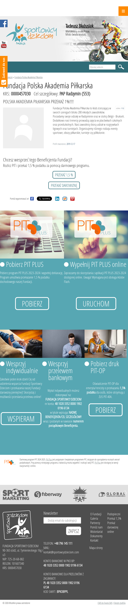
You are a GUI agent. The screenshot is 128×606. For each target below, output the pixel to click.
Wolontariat (96, 531)
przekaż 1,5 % (64, 174)
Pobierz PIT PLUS (24, 264)
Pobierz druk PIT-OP (105, 367)
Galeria (94, 518)
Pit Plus (49, 459)
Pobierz (32, 303)
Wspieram (21, 419)
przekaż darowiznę (64, 185)
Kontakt (94, 540)
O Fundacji (95, 514)
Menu (123, 11)
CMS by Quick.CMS (105, 602)
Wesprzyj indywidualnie (22, 367)
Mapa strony (96, 548)
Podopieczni (8, 77)
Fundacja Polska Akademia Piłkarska (28, 77)
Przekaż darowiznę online (112, 527)
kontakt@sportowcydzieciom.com (61, 552)
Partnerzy (95, 523)
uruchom (96, 303)
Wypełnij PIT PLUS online (98, 264)
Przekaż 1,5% (114, 518)
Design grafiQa (119, 602)
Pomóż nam (96, 527)
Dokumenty (96, 536)
